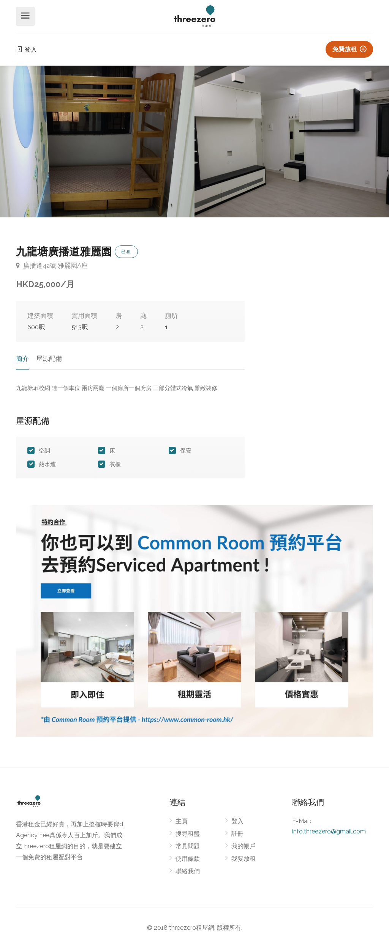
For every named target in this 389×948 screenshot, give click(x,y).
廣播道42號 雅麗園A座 (52, 265)
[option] (291, 141)
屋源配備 (49, 358)
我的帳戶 (243, 846)
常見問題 (188, 846)
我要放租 (243, 858)
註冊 (237, 833)
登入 (26, 49)
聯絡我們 (188, 871)
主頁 (182, 821)
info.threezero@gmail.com (329, 831)
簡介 (22, 358)
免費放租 (349, 49)
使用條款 (188, 858)
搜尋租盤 (188, 833)
